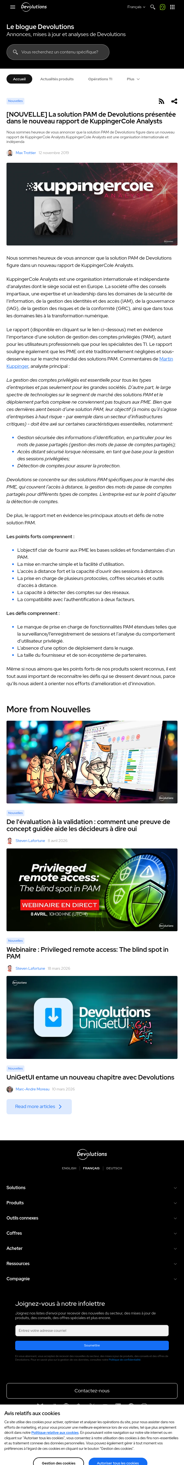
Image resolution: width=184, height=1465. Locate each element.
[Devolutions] (33, 7)
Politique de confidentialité (125, 1359)
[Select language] (137, 7)
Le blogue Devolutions (40, 27)
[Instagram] (144, 1406)
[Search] (153, 7)
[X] (92, 1406)
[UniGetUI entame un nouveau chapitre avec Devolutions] (92, 1017)
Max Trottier (21, 153)
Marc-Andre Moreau (28, 1089)
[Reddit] (53, 1406)
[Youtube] (105, 1406)
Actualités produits (57, 78)
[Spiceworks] (79, 1406)
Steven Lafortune (26, 841)
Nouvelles (15, 101)
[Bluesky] (40, 1406)
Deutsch (114, 1168)
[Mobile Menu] (13, 7)
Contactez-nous (92, 1390)
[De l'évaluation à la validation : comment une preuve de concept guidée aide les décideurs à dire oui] (92, 762)
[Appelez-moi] (162, 7)
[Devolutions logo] (92, 1154)
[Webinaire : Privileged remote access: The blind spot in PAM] (92, 889)
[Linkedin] (118, 1406)
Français (91, 1168)
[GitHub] (66, 1406)
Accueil (19, 78)
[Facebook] (131, 1406)
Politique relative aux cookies (55, 1439)
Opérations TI (100, 78)
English (69, 1168)
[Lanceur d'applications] (172, 7)
